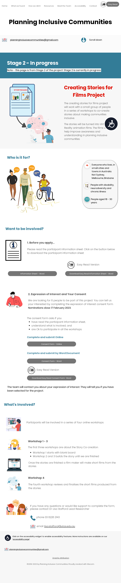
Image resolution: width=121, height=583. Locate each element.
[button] (18, 6)
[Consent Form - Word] (51, 361)
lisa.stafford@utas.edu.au (59, 526)
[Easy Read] (112, 4)
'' (21, 539)
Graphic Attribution (60, 558)
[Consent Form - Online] (51, 344)
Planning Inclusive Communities (60, 22)
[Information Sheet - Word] (32, 273)
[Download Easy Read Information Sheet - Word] (91, 273)
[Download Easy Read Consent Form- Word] (51, 377)
